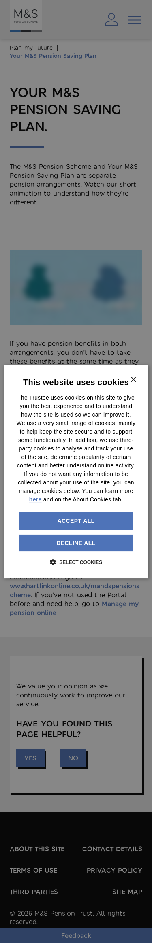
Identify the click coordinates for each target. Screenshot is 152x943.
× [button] (133, 380)
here (35, 499)
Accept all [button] (75, 521)
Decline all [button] (75, 543)
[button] (76, 562)
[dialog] (76, 471)
